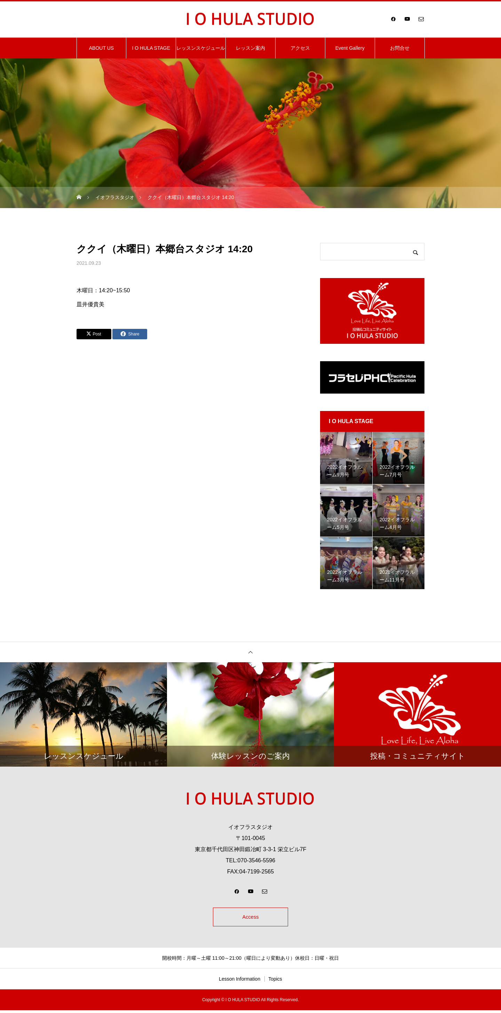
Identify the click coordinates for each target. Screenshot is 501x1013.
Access (250, 918)
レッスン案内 (250, 48)
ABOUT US (101, 48)
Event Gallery (350, 48)
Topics (275, 981)
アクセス (300, 48)
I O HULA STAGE (151, 48)
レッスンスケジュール (200, 48)
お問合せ (399, 48)
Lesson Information (239, 981)
